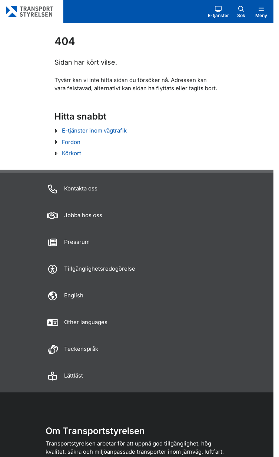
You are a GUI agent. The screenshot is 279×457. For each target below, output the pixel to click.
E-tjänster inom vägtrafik (94, 130)
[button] (218, 11)
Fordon (71, 142)
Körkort (71, 153)
